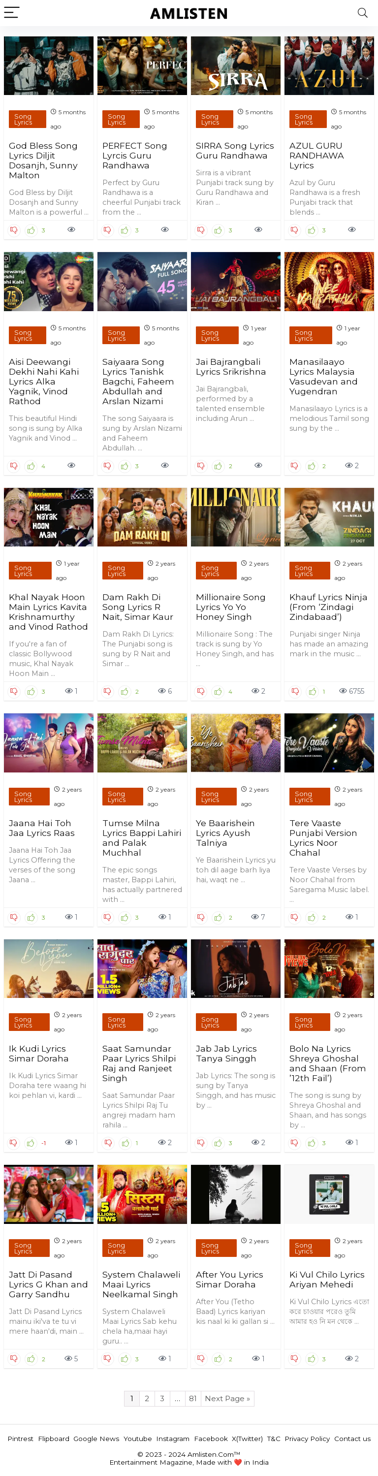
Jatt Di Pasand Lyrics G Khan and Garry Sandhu (48, 1284)
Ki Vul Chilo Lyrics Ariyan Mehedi (327, 1279)
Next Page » (227, 1398)
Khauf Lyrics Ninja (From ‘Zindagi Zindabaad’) (328, 607)
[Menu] (12, 13)
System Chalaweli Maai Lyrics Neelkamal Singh (141, 1284)
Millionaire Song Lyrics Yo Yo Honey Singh (231, 607)
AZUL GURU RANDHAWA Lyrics (316, 155)
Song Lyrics (23, 119)
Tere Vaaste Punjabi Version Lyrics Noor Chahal (323, 838)
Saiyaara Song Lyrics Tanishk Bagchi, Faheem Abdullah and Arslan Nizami (138, 381)
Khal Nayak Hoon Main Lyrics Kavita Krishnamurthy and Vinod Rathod (48, 612)
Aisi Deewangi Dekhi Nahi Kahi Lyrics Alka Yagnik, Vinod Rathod (44, 381)
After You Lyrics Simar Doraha (229, 1279)
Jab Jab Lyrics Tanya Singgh (226, 1053)
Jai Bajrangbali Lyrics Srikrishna (231, 366)
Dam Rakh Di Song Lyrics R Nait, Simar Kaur (137, 607)
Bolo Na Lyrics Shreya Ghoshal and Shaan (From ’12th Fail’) (327, 1063)
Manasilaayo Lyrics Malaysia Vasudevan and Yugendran (323, 376)
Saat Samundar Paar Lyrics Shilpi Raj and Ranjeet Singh (139, 1063)
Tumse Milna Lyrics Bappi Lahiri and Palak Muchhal (141, 838)
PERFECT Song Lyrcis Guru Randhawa (134, 155)
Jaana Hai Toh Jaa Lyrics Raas (42, 828)
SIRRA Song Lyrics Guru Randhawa (235, 150)
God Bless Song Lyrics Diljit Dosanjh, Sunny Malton (43, 160)
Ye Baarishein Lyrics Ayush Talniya (225, 833)
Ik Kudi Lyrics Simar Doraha (39, 1053)
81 (193, 1398)
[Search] (363, 13)
